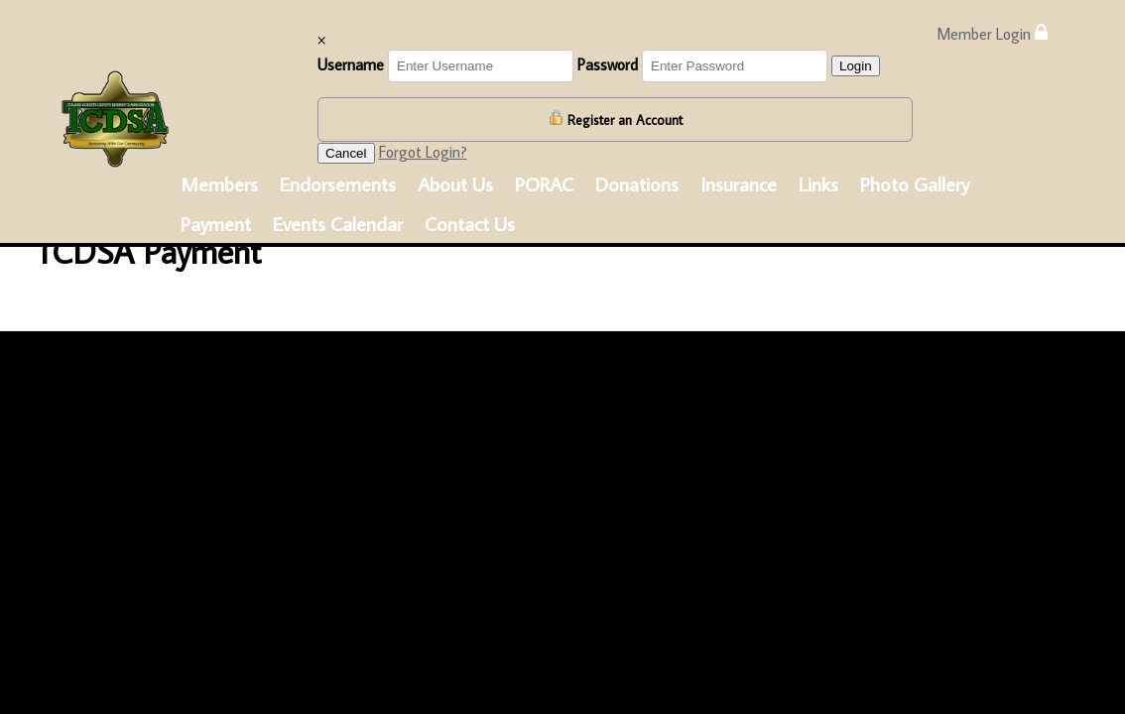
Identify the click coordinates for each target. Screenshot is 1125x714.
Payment (216, 223)
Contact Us (470, 223)
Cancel (346, 153)
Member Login (992, 33)
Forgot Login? (423, 152)
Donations (637, 183)
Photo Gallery (914, 183)
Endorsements (338, 183)
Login (855, 66)
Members (219, 183)
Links (818, 183)
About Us (455, 183)
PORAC (544, 183)
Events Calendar (338, 223)
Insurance (738, 183)
